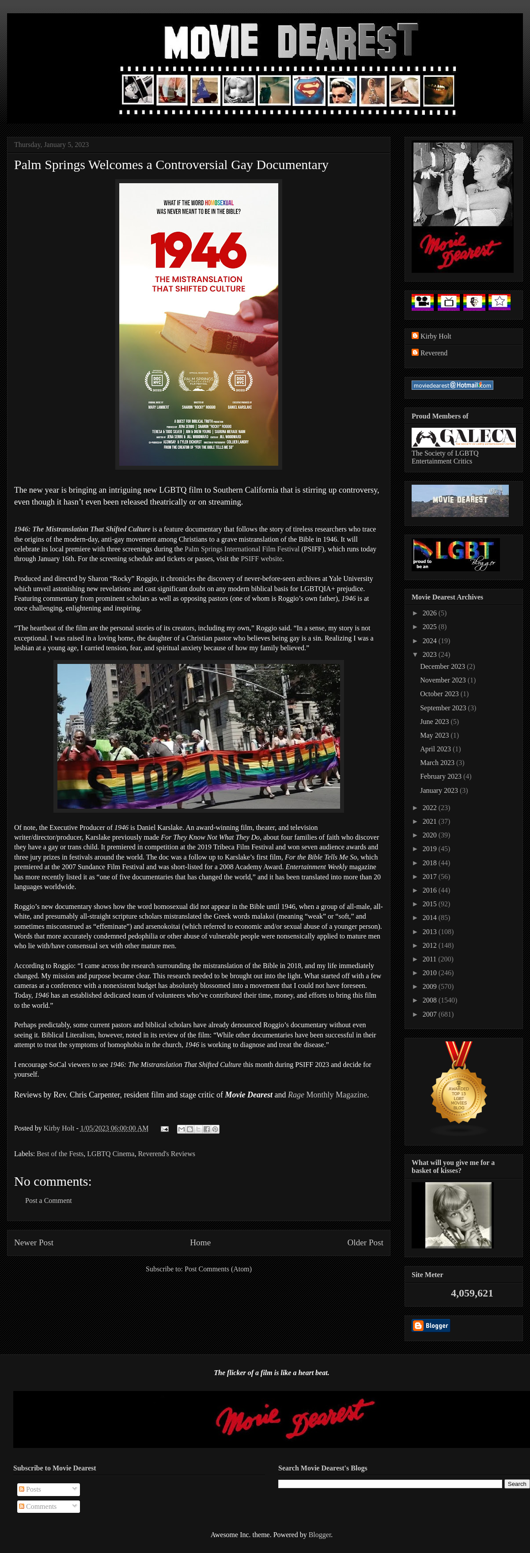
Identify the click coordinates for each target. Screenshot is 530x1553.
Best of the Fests (60, 1153)
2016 (431, 890)
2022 (431, 807)
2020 (431, 835)
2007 (431, 1014)
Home (200, 1242)
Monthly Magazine (327, 1094)
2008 (431, 1000)
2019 (431, 848)
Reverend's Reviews (166, 1153)
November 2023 (444, 680)
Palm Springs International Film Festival (242, 549)
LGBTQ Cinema (110, 1153)
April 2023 (436, 749)
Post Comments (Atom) (218, 1269)
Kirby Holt (60, 1128)
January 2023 (440, 790)
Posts (30, 1489)
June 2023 (435, 721)
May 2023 (435, 735)
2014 (431, 917)
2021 (431, 821)
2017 (431, 876)
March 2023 (438, 762)
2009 (431, 986)
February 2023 (441, 776)
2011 (430, 959)
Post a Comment (48, 1200)
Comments (38, 1506)
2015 (431, 904)
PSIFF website (261, 558)
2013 (431, 931)
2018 (431, 863)
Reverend (433, 353)
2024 (431, 641)
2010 (431, 972)
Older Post (365, 1242)
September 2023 (444, 708)
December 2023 (443, 666)
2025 (431, 626)
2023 (431, 654)
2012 (431, 945)
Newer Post (33, 1242)
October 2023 (440, 693)
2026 (431, 613)
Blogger (320, 1534)
